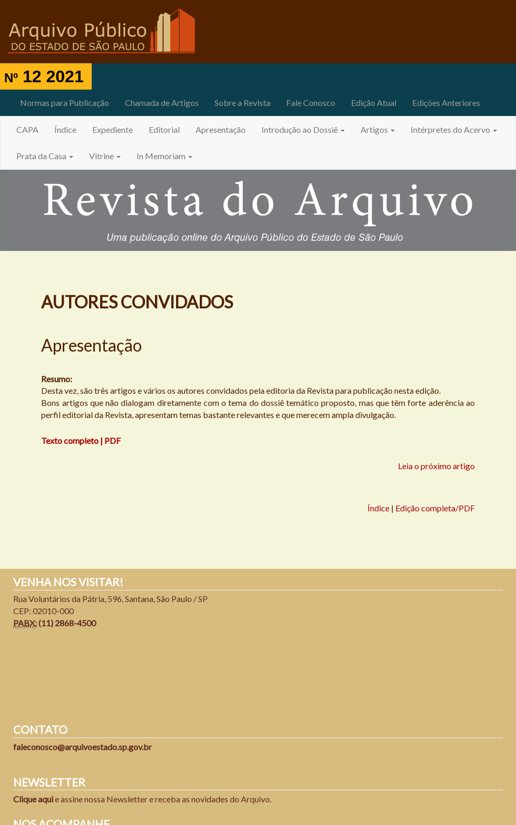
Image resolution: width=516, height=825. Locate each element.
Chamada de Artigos (162, 103)
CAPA (27, 129)
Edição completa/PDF (435, 508)
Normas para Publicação (64, 103)
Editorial (164, 129)
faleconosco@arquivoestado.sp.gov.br (82, 747)
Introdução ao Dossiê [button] (303, 129)
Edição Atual (373, 103)
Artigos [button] (378, 129)
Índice (65, 129)
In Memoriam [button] (164, 156)
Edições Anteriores (446, 103)
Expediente (112, 129)
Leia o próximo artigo (436, 466)
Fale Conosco (310, 103)
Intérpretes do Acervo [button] (454, 129)
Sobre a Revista (242, 103)
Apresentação (221, 129)
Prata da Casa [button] (44, 156)
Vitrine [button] (105, 156)
